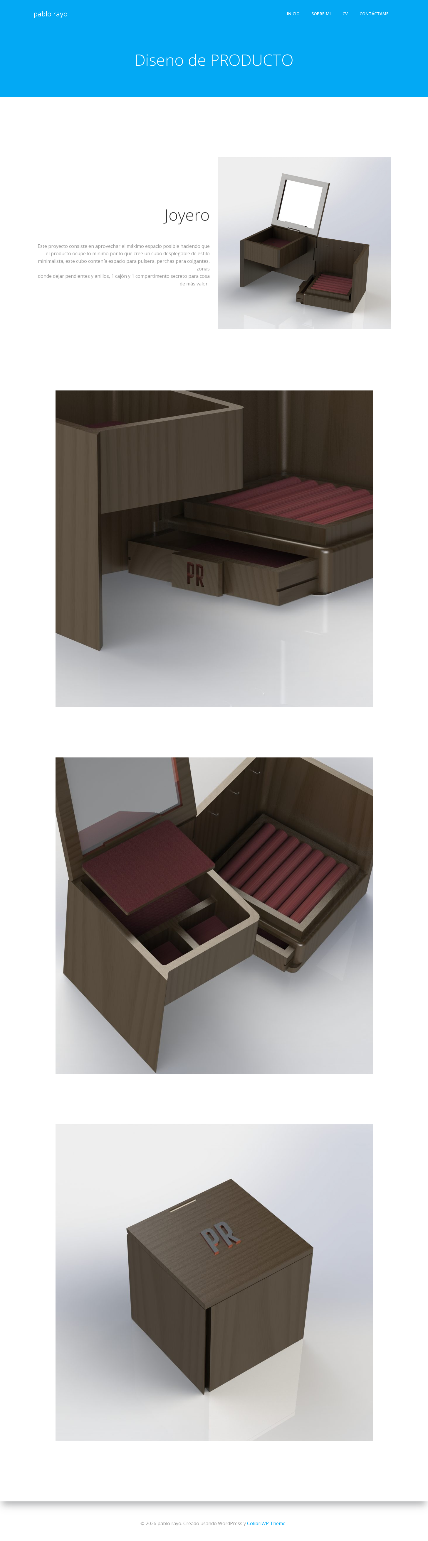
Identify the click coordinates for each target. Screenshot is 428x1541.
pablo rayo (50, 13)
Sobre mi (321, 13)
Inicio (294, 13)
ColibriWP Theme (266, 1523)
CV (345, 13)
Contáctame (374, 13)
